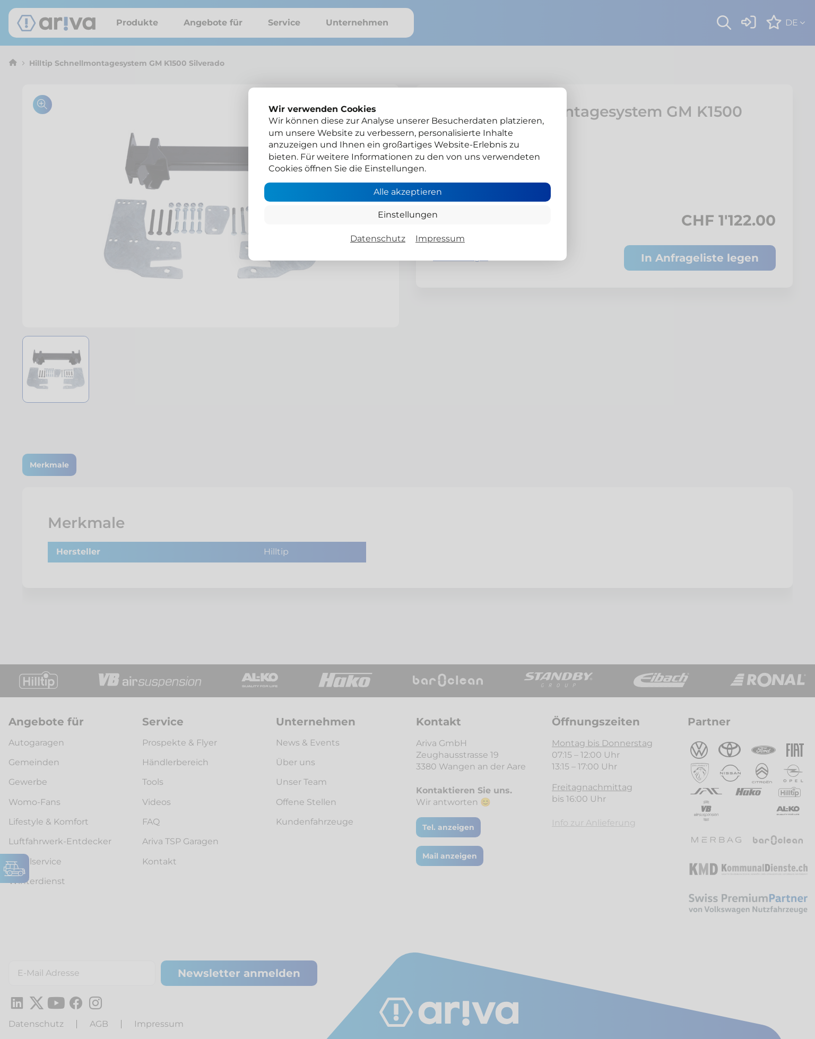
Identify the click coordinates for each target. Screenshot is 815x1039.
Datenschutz (377, 238)
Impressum (440, 238)
